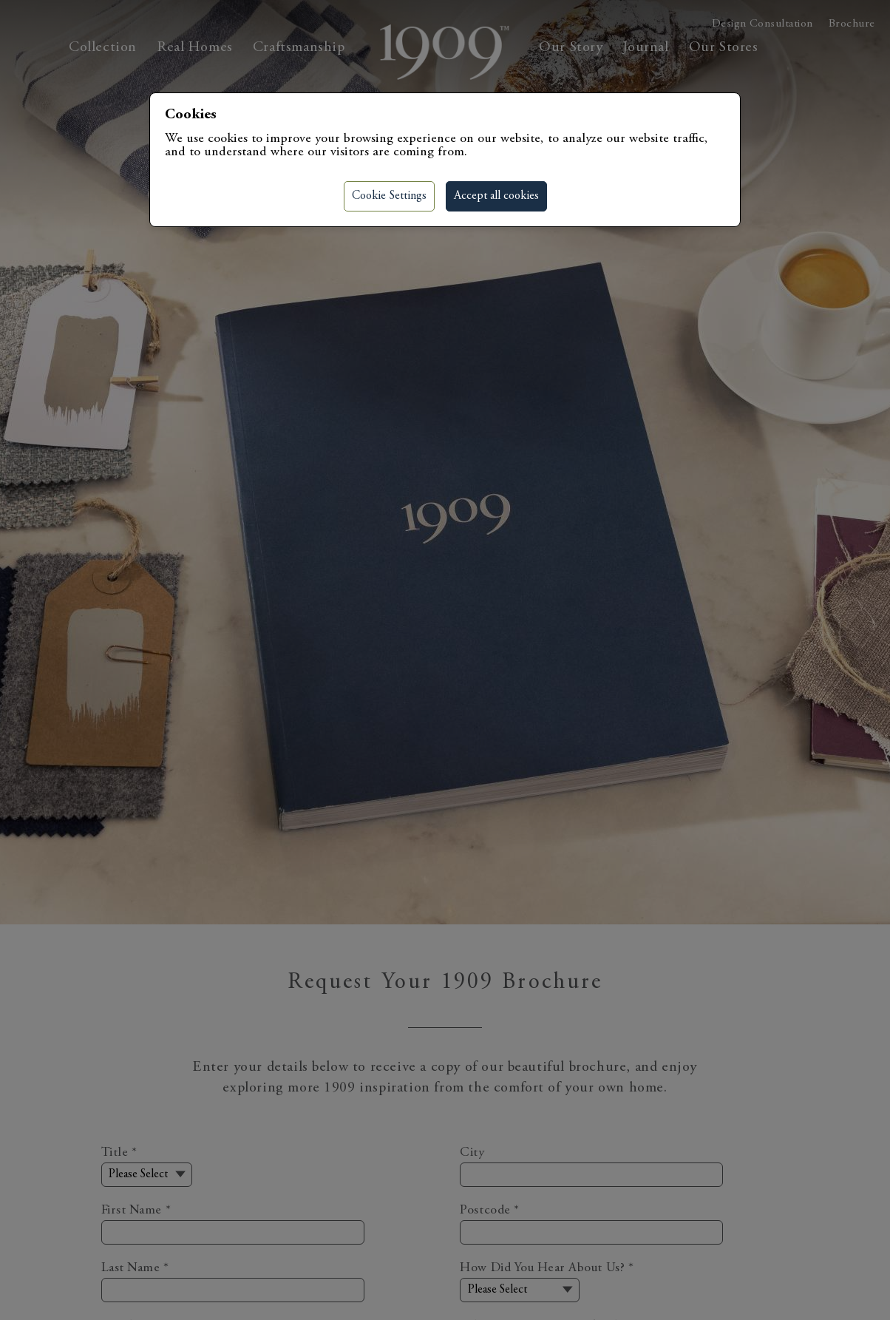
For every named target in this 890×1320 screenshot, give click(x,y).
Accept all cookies (496, 196)
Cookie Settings (389, 196)
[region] (445, 660)
